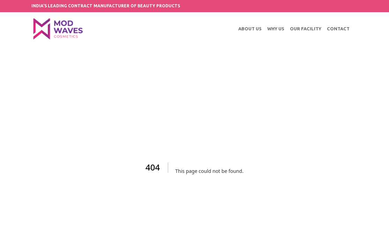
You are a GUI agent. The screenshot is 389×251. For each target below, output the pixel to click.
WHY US (275, 28)
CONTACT (338, 28)
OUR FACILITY (305, 28)
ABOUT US (250, 28)
